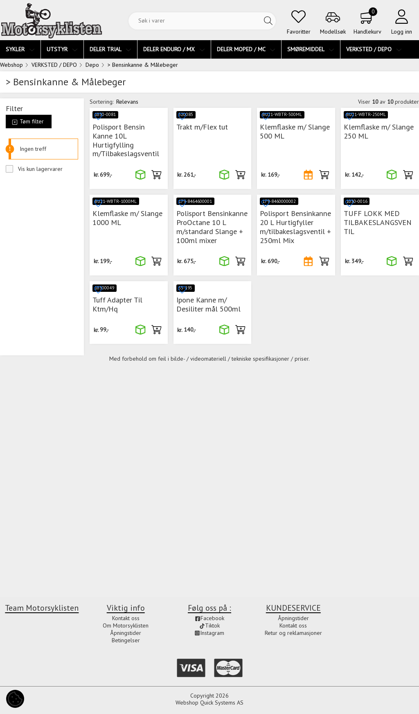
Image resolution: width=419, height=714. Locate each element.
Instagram (209, 633)
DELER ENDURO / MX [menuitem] (174, 49)
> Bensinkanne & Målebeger (143, 64)
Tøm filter (28, 121)
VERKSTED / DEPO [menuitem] (374, 49)
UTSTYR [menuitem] (62, 49)
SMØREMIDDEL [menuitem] (310, 49)
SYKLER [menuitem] (20, 49)
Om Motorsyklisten (126, 625)
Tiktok (209, 625)
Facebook (209, 618)
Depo (92, 64)
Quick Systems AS (221, 702)
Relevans (127, 101)
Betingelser (126, 640)
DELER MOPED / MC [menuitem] (246, 49)
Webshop (11, 64)
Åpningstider (125, 633)
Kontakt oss (126, 618)
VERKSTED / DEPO (54, 64)
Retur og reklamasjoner (293, 633)
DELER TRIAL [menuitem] (110, 49)
